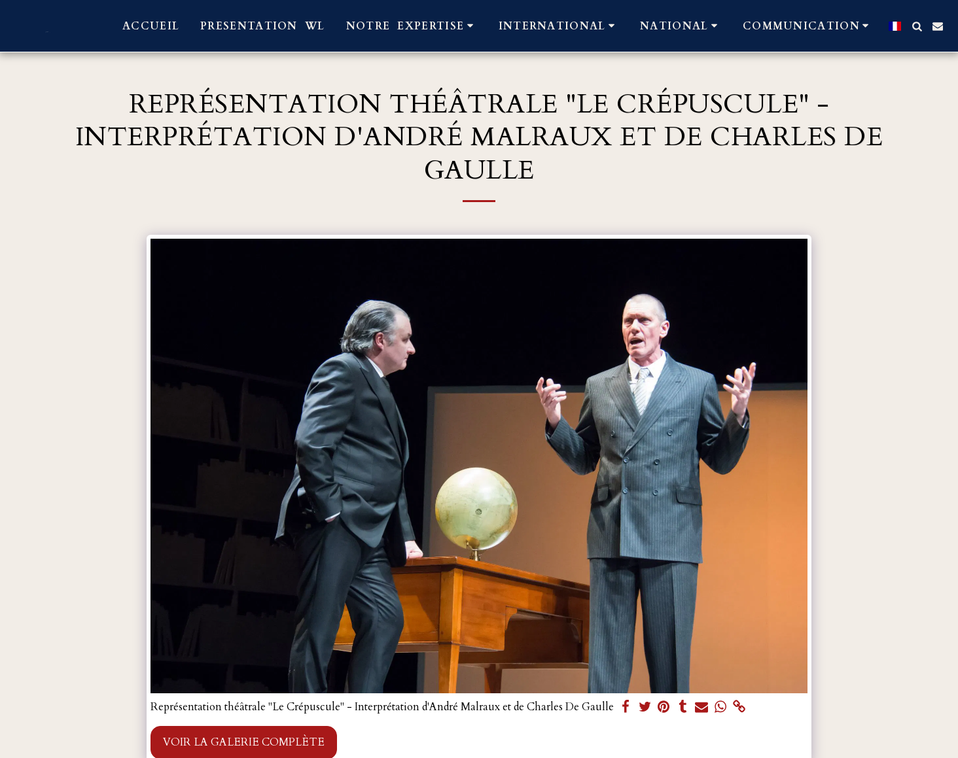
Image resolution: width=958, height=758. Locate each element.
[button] (412, 26)
